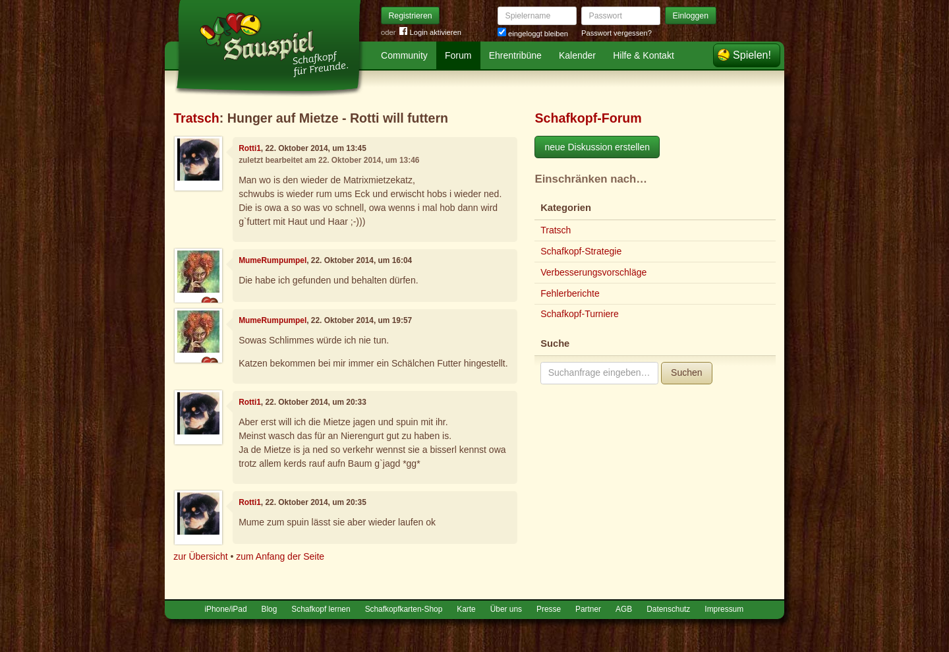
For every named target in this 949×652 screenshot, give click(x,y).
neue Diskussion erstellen (597, 147)
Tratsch (196, 118)
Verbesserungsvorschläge (593, 272)
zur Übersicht (200, 556)
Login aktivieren (430, 32)
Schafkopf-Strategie (580, 251)
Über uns (506, 609)
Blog (269, 609)
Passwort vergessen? (616, 33)
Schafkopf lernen (320, 609)
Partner (588, 609)
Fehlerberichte (570, 293)
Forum (458, 55)
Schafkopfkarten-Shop (404, 609)
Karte (466, 609)
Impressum (724, 609)
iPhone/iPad (225, 609)
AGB (624, 609)
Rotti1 (250, 148)
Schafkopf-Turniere (579, 314)
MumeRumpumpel (272, 260)
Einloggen (691, 15)
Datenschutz (668, 609)
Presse (548, 609)
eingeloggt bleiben (533, 34)
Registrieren (410, 15)
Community (404, 55)
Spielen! (752, 55)
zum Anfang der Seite (280, 556)
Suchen (686, 372)
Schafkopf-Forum (587, 118)
